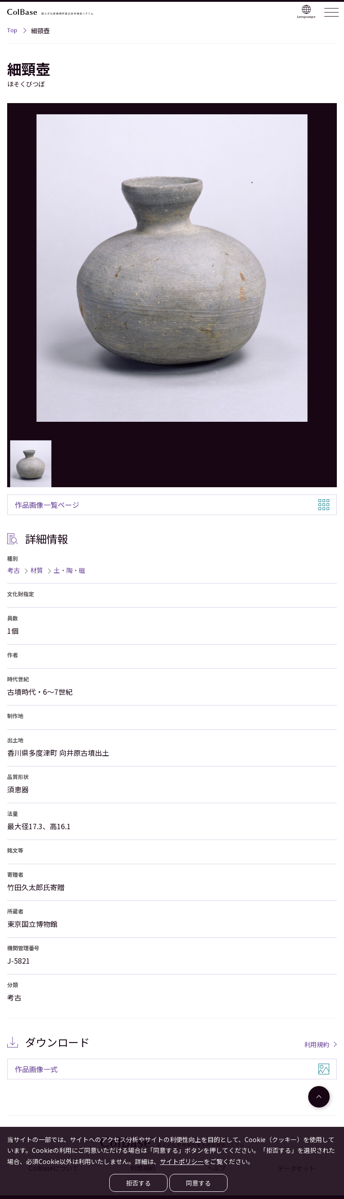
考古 (13, 570)
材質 (36, 570)
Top (12, 31)
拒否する (138, 1182)
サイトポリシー (182, 1161)
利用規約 (316, 1044)
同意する (198, 1182)
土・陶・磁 (69, 570)
